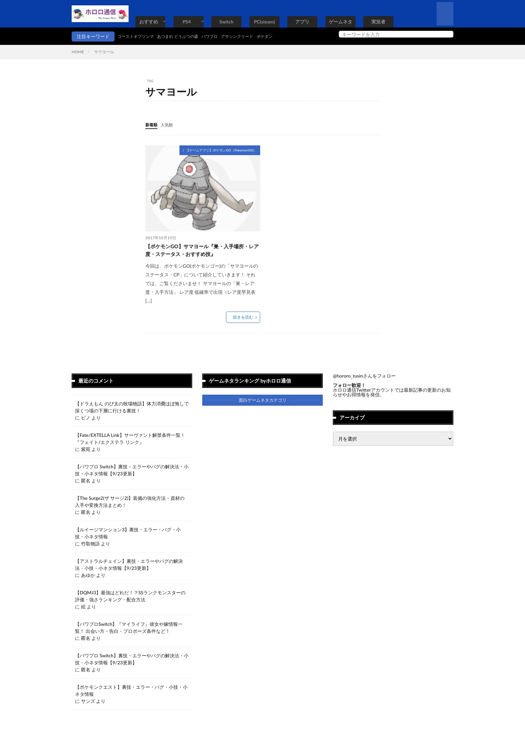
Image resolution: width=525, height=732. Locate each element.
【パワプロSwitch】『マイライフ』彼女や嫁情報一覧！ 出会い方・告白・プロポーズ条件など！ (128, 629)
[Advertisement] (321, 192)
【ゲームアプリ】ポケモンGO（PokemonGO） (221, 150)
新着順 (152, 124)
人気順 (170, 124)
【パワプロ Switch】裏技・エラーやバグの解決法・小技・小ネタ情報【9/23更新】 (132, 472)
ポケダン (286, 36)
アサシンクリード (255, 36)
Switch (226, 21)
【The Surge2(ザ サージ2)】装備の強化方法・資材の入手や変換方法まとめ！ (129, 503)
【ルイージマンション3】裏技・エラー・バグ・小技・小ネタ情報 (128, 535)
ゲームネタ (340, 21)
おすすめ (148, 21)
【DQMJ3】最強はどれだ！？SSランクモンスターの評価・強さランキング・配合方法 (130, 598)
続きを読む (243, 319)
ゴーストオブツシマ (139, 36)
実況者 (378, 21)
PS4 (186, 21)
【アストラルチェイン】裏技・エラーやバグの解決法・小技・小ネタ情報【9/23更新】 (129, 566)
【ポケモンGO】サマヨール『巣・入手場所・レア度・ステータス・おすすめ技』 (201, 251)
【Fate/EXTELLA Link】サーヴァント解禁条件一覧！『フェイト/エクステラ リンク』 (130, 440)
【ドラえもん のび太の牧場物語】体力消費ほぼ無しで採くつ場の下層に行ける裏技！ (132, 409)
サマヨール (104, 51)
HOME (78, 51)
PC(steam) (264, 21)
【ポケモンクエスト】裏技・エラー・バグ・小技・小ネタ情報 (131, 692)
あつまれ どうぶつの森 (187, 36)
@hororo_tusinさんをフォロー (364, 378)
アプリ (302, 21)
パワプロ (223, 36)
